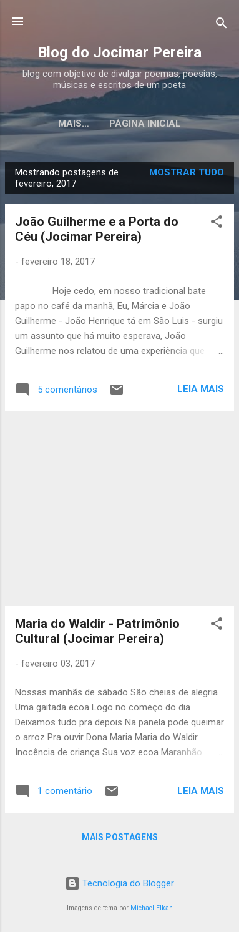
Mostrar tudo (186, 172)
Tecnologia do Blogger (119, 883)
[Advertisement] (119, 508)
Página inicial (119, 123)
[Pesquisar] (221, 25)
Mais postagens (120, 837)
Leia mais (200, 389)
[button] (216, 223)
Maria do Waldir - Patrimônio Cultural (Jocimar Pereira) (97, 631)
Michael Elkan (151, 908)
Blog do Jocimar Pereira (119, 52)
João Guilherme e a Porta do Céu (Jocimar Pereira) (96, 229)
